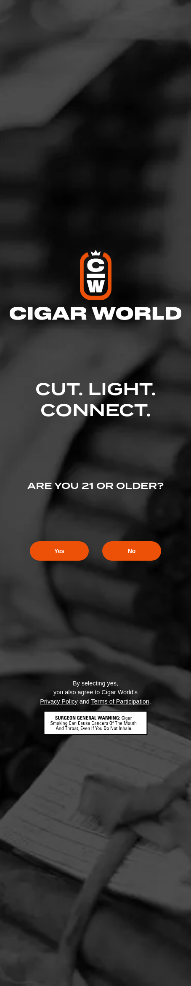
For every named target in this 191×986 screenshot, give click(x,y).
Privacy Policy (59, 701)
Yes (59, 551)
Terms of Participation (120, 701)
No (132, 551)
